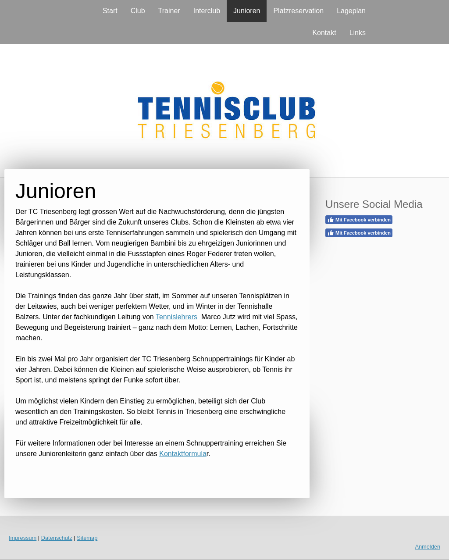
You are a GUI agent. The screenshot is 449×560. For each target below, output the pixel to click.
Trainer (169, 10)
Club (138, 10)
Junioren (246, 10)
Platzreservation (298, 10)
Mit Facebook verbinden (359, 219)
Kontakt (324, 32)
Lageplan (351, 10)
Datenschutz (56, 538)
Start (110, 10)
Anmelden (427, 546)
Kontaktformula (183, 453)
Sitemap (87, 538)
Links (357, 32)
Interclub (206, 10)
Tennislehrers (176, 317)
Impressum (22, 538)
